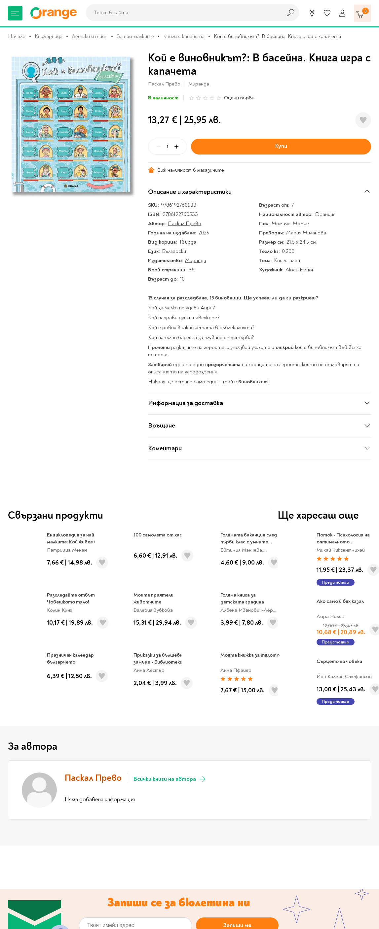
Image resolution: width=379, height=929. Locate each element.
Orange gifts (118, 861)
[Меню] (15, 13)
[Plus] (176, 147)
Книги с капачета (184, 36)
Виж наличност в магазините (186, 170)
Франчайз (116, 871)
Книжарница (48, 36)
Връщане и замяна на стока (229, 892)
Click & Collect (311, 864)
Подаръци (20, 902)
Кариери (236, 805)
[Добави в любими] (363, 120)
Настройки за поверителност (233, 861)
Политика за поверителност (232, 871)
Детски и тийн (89, 36)
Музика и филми (26, 871)
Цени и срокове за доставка (230, 881)
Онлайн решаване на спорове (231, 850)
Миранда (198, 84)
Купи (281, 146)
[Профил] (342, 13)
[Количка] (362, 13)
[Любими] (327, 13)
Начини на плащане (219, 902)
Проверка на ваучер (327, 805)
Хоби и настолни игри (33, 881)
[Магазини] (312, 13)
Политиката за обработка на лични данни (179, 743)
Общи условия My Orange (134, 896)
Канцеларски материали (36, 861)
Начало (16, 36)
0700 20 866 (51, 805)
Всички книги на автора (170, 580)
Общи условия (121, 885)
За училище (21, 850)
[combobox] (182, 12)
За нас (111, 840)
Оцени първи (239, 97)
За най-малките (135, 36)
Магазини (143, 805)
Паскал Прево (164, 84)
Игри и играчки (25, 892)
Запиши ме (237, 726)
